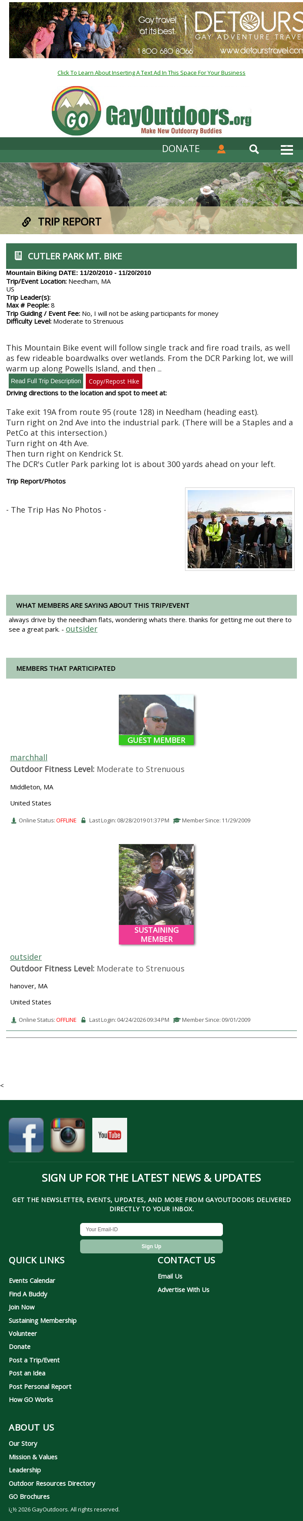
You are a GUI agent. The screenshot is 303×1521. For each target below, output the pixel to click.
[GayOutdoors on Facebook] (26, 1137)
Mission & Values (33, 1456)
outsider (26, 956)
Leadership (25, 1469)
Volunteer (23, 1333)
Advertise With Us (183, 1289)
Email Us (170, 1276)
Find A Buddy (28, 1293)
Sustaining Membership (43, 1320)
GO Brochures (29, 1496)
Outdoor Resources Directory (52, 1483)
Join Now (21, 1306)
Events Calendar (32, 1280)
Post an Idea (27, 1373)
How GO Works (31, 1399)
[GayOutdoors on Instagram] (67, 1137)
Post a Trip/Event (34, 1359)
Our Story (23, 1443)
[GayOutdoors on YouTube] (109, 1137)
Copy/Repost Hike (114, 381)
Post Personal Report (40, 1386)
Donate (19, 1346)
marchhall (28, 757)
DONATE (181, 148)
